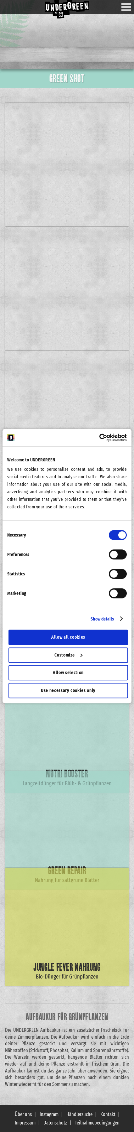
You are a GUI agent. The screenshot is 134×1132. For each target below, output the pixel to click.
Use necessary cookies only (68, 690)
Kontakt (107, 1114)
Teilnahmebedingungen (97, 1123)
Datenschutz (55, 1123)
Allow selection (68, 672)
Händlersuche (79, 1114)
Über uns (23, 1114)
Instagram (49, 1114)
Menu (128, 7)
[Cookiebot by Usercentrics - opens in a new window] (99, 438)
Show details (102, 619)
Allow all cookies (68, 637)
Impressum (25, 1123)
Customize (68, 655)
